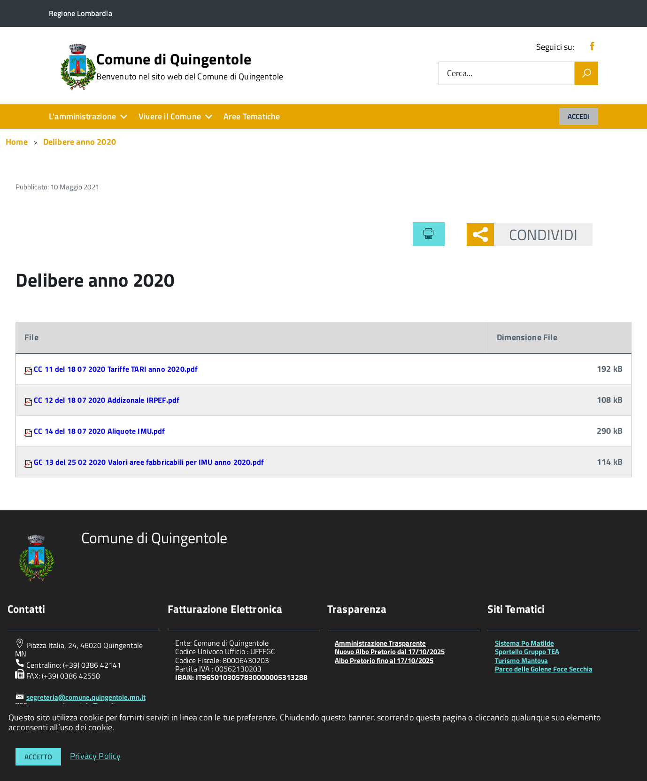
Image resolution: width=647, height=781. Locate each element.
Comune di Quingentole (189, 66)
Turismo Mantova (521, 660)
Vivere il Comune (170, 116)
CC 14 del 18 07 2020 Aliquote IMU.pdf (99, 431)
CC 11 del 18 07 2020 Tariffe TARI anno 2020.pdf (116, 369)
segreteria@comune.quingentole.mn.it (86, 697)
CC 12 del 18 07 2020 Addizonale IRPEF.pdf (106, 400)
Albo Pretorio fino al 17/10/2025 (384, 660)
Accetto (38, 756)
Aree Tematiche (251, 116)
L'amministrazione (82, 116)
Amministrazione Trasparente (380, 643)
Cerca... (459, 73)
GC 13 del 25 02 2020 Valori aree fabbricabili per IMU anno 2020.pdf (149, 462)
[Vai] (586, 73)
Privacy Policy (95, 755)
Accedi (579, 116)
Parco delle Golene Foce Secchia (544, 669)
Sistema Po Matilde (524, 643)
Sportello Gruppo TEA (527, 651)
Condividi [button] (536, 234)
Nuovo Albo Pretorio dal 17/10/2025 (390, 651)
